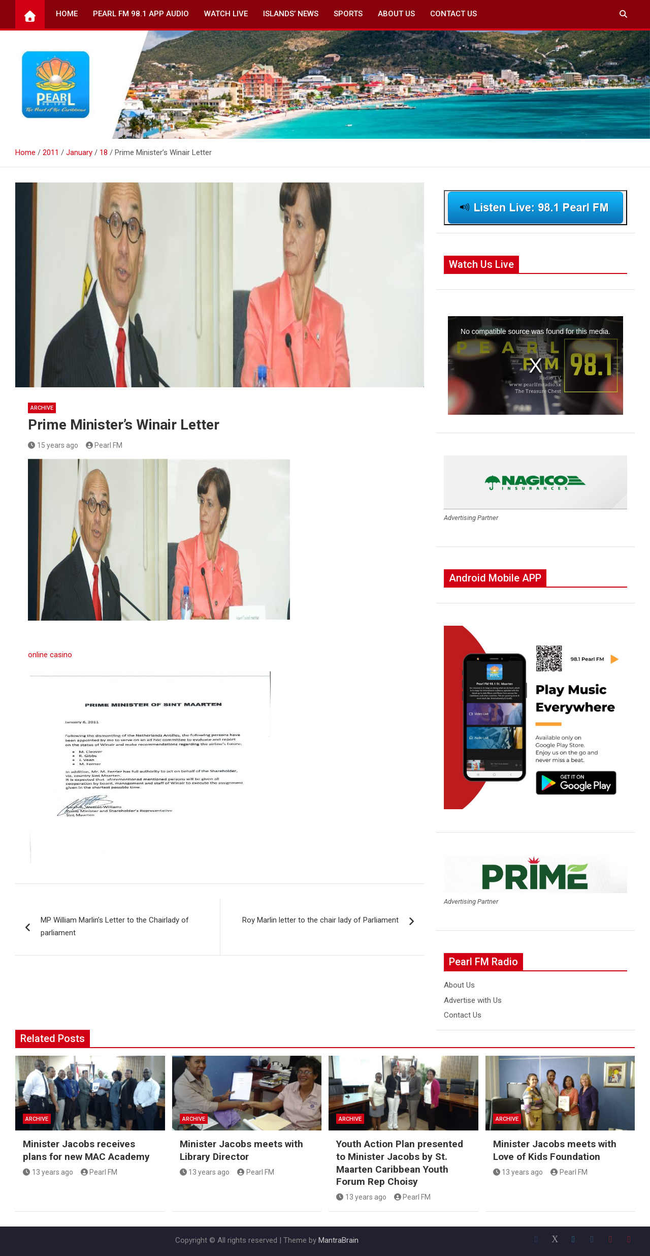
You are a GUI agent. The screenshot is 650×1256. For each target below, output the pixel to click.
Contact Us (453, 13)
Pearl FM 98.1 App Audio (141, 13)
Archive (41, 408)
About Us (396, 13)
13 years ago (48, 1172)
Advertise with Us (473, 1000)
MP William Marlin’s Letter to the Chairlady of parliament (115, 926)
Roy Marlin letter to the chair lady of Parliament (320, 920)
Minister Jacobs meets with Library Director (241, 1150)
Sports (348, 13)
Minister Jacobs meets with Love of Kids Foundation (554, 1150)
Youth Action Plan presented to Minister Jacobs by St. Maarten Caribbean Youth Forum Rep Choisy (399, 1162)
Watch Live (226, 13)
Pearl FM (104, 445)
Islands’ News (290, 13)
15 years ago (53, 445)
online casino (50, 654)
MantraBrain (338, 1240)
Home (67, 13)
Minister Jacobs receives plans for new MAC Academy (86, 1150)
